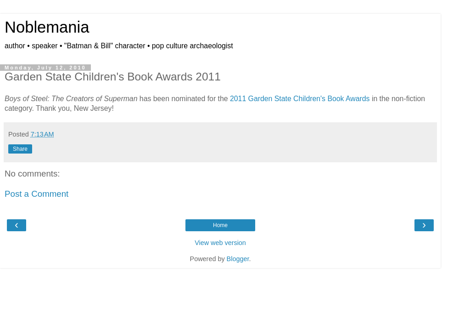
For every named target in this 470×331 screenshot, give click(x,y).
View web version (220, 242)
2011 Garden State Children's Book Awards (300, 99)
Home (220, 225)
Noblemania (47, 27)
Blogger (238, 259)
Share (20, 149)
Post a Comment (36, 194)
